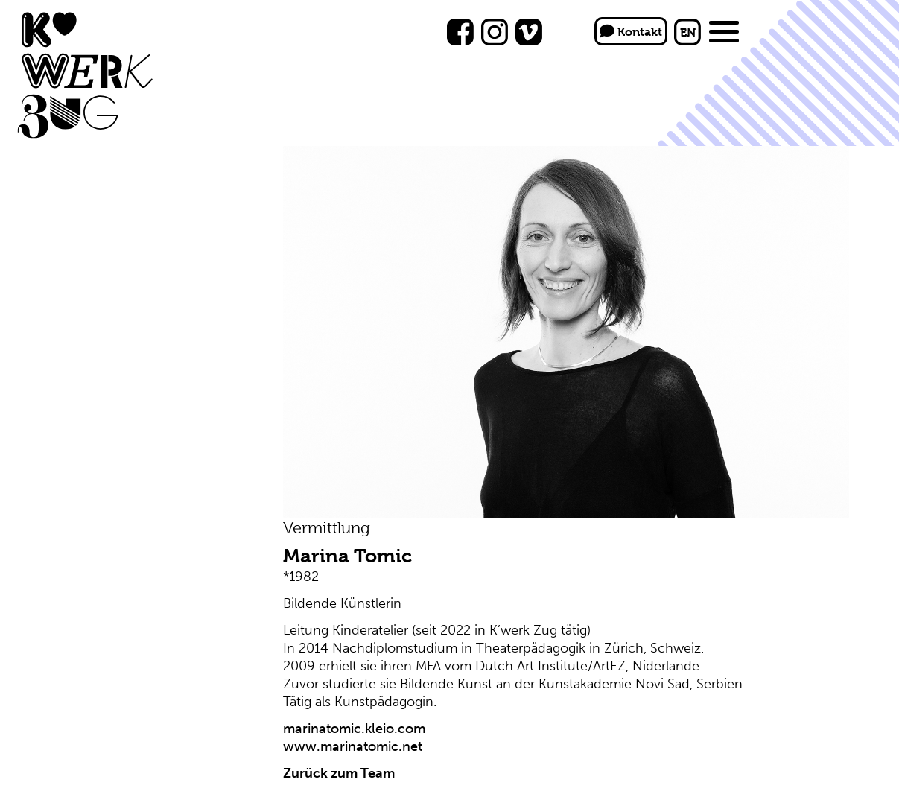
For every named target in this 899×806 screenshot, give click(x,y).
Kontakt (631, 32)
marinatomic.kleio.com (354, 728)
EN (688, 32)
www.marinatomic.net (352, 746)
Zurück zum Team (339, 773)
